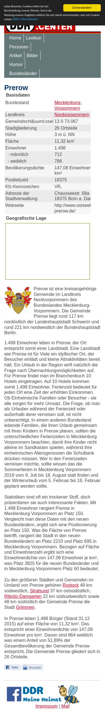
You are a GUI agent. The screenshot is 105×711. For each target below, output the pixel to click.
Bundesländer (23, 73)
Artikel (15, 55)
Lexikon (33, 38)
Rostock (70, 585)
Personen (19, 47)
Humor (16, 64)
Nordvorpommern (71, 114)
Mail (65, 705)
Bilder (32, 55)
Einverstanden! (82, 7)
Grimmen (25, 607)
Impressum (47, 705)
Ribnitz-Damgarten (22, 596)
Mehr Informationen (25, 19)
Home (15, 38)
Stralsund (39, 590)
